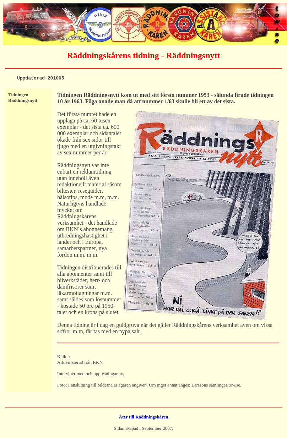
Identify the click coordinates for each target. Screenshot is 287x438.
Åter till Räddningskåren (143, 418)
